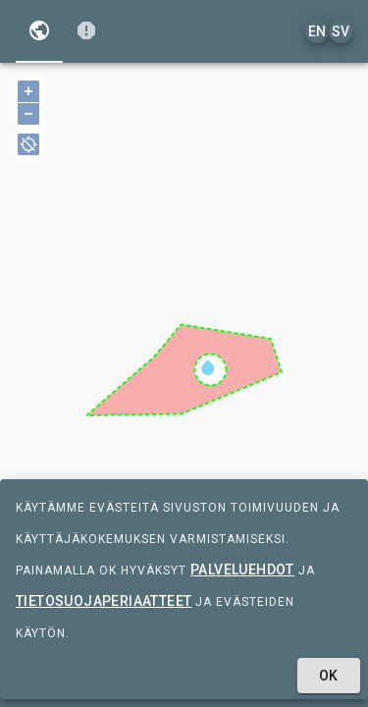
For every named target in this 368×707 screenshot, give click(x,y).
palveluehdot (242, 569)
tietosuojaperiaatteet (103, 601)
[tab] (39, 31)
